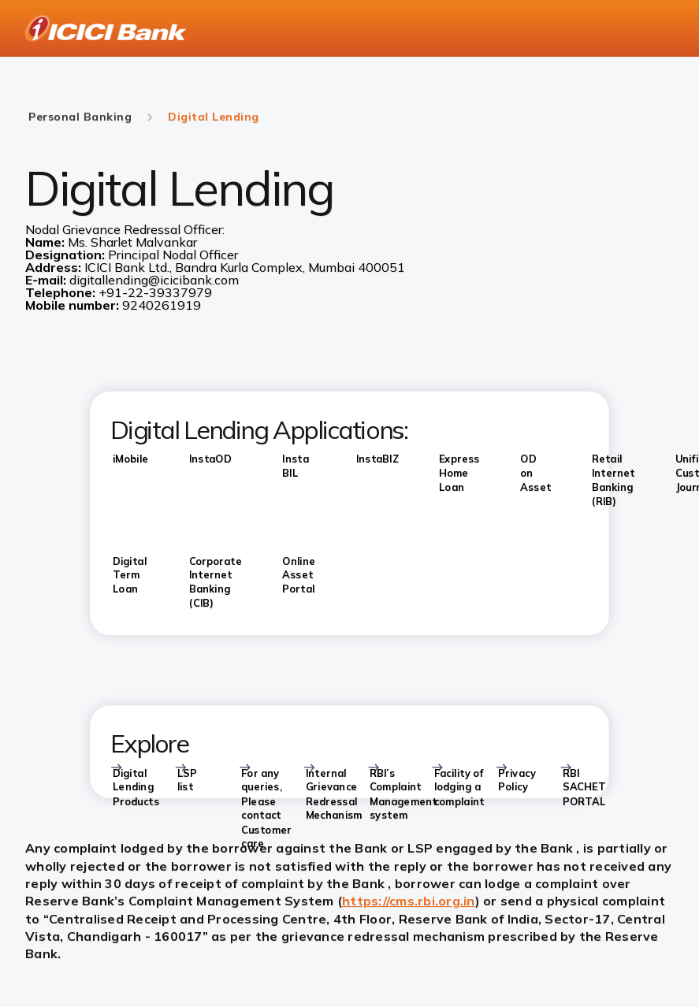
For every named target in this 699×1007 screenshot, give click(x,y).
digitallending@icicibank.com (154, 280)
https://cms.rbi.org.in (408, 901)
